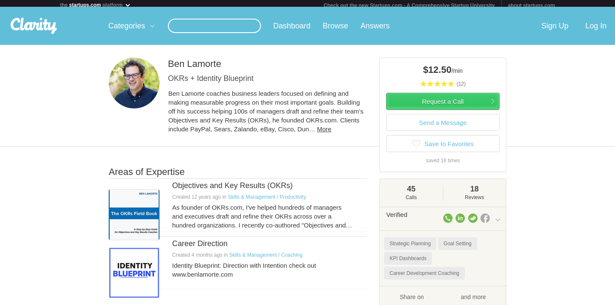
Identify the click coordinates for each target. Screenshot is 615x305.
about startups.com (531, 5)
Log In (596, 29)
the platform (95, 5)
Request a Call (443, 104)
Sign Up (554, 29)
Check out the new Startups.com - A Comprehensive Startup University (409, 5)
